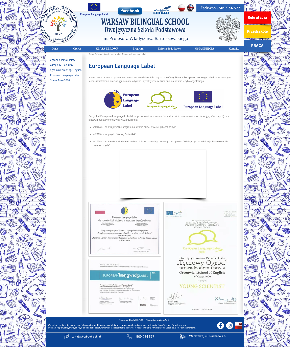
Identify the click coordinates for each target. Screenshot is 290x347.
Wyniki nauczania (112, 54)
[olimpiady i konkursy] (63, 65)
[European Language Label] (63, 75)
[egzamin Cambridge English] (63, 70)
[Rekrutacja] (257, 17)
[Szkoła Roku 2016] (59, 80)
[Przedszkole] (257, 31)
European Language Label (134, 54)
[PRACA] (257, 46)
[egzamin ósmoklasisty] (63, 60)
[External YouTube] (163, 174)
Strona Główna (95, 54)
